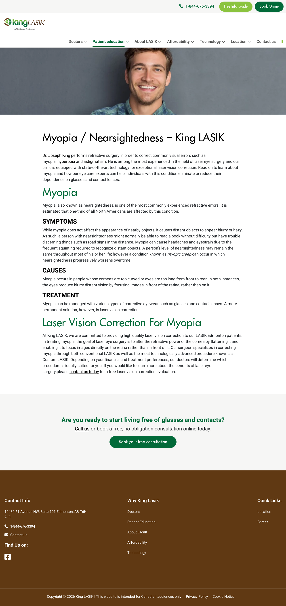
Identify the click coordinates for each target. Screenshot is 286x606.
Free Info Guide (236, 6)
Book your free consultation (143, 442)
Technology (213, 42)
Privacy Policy (197, 596)
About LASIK (149, 42)
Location (242, 42)
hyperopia (66, 162)
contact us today (84, 372)
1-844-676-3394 (199, 6)
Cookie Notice (223, 596)
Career (262, 522)
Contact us (266, 42)
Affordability (181, 42)
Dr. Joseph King (56, 156)
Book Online (269, 6)
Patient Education (141, 522)
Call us (82, 428)
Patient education (112, 42)
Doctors (79, 42)
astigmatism (95, 162)
